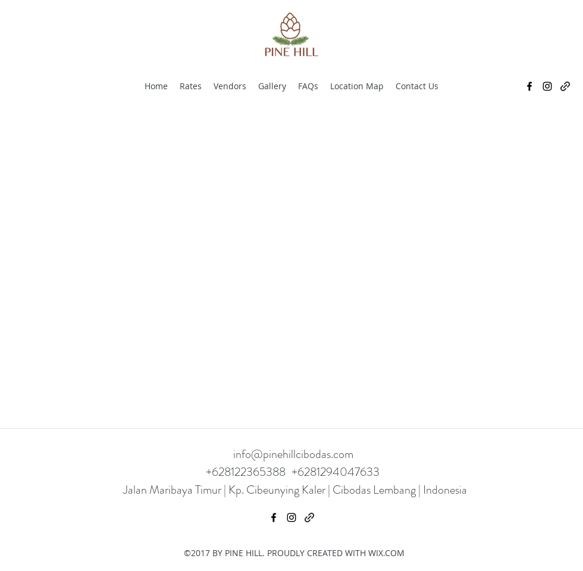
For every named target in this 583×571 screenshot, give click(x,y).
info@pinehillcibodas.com (293, 454)
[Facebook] (529, 86)
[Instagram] (547, 86)
